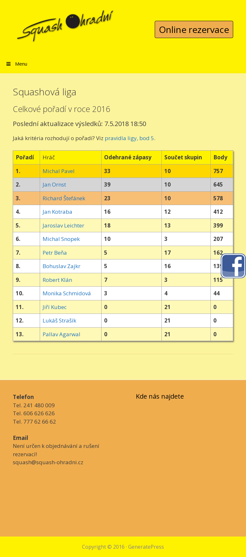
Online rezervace (194, 29)
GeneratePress (146, 546)
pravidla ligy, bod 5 (129, 138)
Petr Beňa (55, 252)
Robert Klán (57, 279)
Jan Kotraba (57, 211)
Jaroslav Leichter (63, 225)
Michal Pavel (59, 171)
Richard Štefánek (64, 198)
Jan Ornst (54, 184)
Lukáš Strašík (59, 320)
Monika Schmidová (67, 293)
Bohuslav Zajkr (61, 266)
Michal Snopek (61, 239)
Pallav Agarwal (61, 334)
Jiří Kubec (55, 307)
